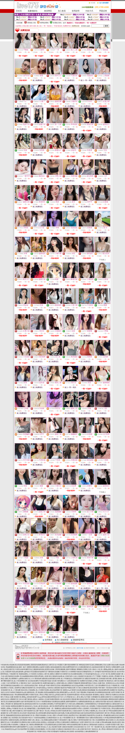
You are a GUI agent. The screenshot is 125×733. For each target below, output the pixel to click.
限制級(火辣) (31, 23)
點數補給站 (32, 11)
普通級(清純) (57, 23)
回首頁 (19, 11)
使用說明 (75, 11)
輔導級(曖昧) (44, 23)
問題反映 (103, 11)
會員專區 (48, 11)
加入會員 (62, 11)
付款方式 (89, 11)
